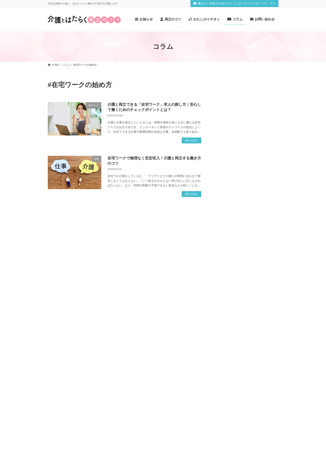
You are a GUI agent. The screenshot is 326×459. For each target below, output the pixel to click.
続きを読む (191, 140)
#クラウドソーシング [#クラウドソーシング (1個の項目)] (227, 254)
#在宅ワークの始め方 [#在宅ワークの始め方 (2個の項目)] (235, 320)
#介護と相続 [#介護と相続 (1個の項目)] (221, 290)
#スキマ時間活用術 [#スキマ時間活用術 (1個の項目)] (225, 260)
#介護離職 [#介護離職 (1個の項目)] (263, 308)
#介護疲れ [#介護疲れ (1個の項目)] (220, 302)
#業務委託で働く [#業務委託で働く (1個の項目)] (244, 350)
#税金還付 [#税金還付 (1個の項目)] (248, 361)
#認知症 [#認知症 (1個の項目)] (255, 367)
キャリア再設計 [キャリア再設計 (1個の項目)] (255, 385)
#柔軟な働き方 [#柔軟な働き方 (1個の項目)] (223, 350)
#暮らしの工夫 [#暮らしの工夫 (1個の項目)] (254, 332)
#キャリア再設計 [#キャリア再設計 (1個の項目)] (247, 248)
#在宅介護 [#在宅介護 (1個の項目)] (265, 320)
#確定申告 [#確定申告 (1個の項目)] (246, 356)
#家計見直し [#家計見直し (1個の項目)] (221, 332)
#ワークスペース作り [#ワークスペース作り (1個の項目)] (227, 277)
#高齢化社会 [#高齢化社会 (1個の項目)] (236, 385)
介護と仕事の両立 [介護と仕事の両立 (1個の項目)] (225, 391)
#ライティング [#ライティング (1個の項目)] (240, 265)
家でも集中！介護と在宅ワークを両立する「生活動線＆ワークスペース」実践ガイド (259, 147)
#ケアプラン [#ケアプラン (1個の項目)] (249, 254)
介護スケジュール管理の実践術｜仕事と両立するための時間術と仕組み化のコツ (259, 99)
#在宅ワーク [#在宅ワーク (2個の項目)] (252, 313)
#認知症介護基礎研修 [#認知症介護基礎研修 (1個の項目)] (258, 373)
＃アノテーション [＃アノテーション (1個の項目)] (238, 397)
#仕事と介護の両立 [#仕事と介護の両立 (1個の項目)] (225, 314)
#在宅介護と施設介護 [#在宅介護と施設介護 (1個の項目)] (227, 326)
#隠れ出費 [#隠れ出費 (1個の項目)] (220, 385)
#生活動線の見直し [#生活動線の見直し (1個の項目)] (225, 356)
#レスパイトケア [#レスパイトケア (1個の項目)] (255, 271)
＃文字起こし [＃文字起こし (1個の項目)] (259, 397)
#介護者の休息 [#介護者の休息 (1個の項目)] (254, 302)
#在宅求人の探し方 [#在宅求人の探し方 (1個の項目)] (253, 326)
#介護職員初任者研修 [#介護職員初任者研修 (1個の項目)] (227, 308)
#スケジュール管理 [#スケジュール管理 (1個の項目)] (251, 260)
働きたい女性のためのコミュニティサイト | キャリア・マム (234, 3)
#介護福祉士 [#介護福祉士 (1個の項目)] (236, 302)
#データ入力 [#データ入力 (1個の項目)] (221, 265)
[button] (61, 451)
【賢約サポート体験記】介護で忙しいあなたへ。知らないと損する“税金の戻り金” (259, 123)
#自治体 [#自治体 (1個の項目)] (261, 361)
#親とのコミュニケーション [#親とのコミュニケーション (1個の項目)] (231, 367)
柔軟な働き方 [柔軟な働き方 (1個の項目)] (261, 391)
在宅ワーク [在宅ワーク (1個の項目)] (245, 391)
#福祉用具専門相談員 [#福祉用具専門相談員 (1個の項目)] (227, 361)
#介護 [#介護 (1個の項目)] (260, 277)
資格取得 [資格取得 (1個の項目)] (219, 397)
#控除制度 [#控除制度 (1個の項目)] (237, 332)
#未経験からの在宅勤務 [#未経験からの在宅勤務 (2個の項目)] (237, 344)
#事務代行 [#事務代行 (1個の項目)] (248, 277)
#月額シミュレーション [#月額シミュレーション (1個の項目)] (228, 338)
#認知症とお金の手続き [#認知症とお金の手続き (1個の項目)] (228, 373)
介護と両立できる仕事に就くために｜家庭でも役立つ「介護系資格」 (259, 200)
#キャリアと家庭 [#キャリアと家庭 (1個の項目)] (224, 248)
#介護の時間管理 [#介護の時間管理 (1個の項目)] (241, 290)
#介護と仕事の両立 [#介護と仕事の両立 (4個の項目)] (240, 283)
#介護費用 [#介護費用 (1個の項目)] (248, 308)
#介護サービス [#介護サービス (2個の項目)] (228, 295)
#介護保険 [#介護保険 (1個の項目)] (252, 296)
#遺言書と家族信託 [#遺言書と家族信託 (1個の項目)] (253, 379)
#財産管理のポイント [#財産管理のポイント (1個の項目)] (227, 379)
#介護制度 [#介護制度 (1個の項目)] (266, 296)
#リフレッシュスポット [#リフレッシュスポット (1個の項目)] (228, 271)
